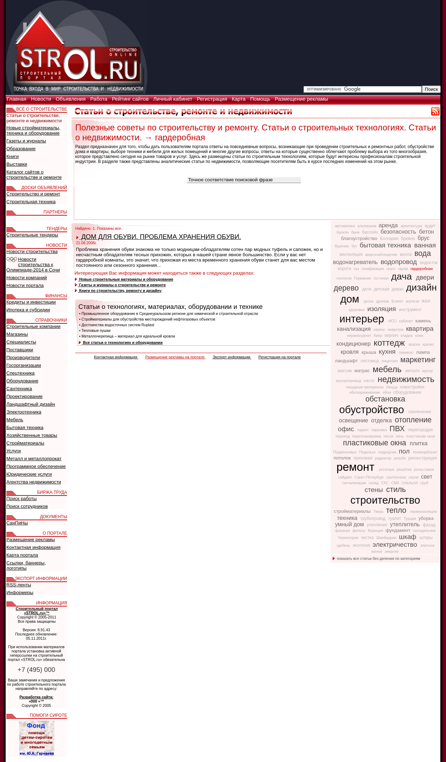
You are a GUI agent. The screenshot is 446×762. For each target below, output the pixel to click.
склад (374, 483)
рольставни (424, 469)
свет (426, 477)
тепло (397, 510)
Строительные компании (33, 326)
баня (356, 232)
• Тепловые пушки (95, 330)
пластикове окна (420, 436)
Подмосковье (345, 452)
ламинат (407, 352)
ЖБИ (426, 301)
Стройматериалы (25, 443)
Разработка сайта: (36, 697)
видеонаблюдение (381, 254)
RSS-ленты (18, 584)
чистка (368, 537)
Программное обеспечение (36, 466)
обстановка (385, 399)
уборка (426, 518)
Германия (363, 278)
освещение (354, 420)
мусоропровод (349, 381)
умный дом (350, 524)
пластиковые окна (375, 443)
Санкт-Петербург (370, 477)
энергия (391, 551)
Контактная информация (116, 357)
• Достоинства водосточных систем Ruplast (116, 325)
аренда (389, 225)
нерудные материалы (365, 387)
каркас (380, 329)
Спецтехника (20, 373)
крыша (369, 352)
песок (388, 436)
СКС (385, 483)
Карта (239, 99)
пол (405, 451)
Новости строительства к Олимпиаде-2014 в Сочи (33, 264)
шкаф (408, 536)
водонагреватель (356, 262)
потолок (343, 458)
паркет (363, 430)
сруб (424, 483)
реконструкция (422, 458)
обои (387, 392)
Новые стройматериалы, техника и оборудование (33, 130)
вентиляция (352, 254)
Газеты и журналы (26, 140)
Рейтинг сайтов (131, 99)
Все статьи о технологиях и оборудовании (120, 342)
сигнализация (354, 483)
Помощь (261, 99)
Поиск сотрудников (27, 506)
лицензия (390, 361)
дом (351, 299)
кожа (419, 335)
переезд (343, 436)
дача (403, 276)
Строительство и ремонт (33, 194)
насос (370, 380)
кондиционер (354, 344)
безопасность (399, 232)
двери (425, 277)
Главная (17, 99)
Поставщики (19, 349)
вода (422, 253)
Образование (21, 148)
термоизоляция (423, 511)
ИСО (393, 321)
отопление (413, 420)
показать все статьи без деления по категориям (376, 558)
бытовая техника (386, 245)
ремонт (357, 467)
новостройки (412, 387)
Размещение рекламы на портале (175, 357)
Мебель (14, 419)
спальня (410, 482)
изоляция (382, 308)
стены (375, 489)
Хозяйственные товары (31, 435)
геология (345, 278)
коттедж (390, 342)
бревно (408, 238)
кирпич (392, 335)
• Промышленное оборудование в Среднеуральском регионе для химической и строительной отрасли (168, 313)
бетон (426, 232)
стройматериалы (353, 511)
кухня (388, 351)
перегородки (420, 429)
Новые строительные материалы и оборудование (124, 279)
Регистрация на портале (279, 357)
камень (423, 320)
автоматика (345, 226)
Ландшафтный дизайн (30, 404)
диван (398, 289)
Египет (398, 301)
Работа (99, 99)
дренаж (383, 301)
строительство (385, 500)
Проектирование (24, 396)
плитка (419, 443)
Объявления (71, 99)
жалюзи (413, 301)
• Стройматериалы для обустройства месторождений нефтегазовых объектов (147, 319)
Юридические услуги (29, 474)
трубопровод (373, 518)
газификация (373, 268)
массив (345, 370)
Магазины (17, 334)
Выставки (16, 164)
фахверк (343, 530)
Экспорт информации (232, 357)
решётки (405, 469)
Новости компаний (26, 277)
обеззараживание (365, 392)
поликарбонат (425, 452)
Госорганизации (23, 365)
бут (354, 246)
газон (391, 268)
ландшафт (347, 360)
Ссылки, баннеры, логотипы (26, 565)
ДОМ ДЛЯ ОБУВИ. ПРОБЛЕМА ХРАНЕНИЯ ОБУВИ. (158, 236)
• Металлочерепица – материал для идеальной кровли (127, 336)
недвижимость (405, 379)
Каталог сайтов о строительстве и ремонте (34, 174)
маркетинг (418, 360)
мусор (427, 371)
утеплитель (405, 524)
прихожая (363, 458)
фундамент (399, 530)
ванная (425, 245)
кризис (428, 344)
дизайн (421, 287)
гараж (403, 268)
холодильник (424, 530)
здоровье (357, 309)
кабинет (406, 321)
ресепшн (387, 469)
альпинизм (367, 226)
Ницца (392, 387)
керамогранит (359, 335)
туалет (395, 518)
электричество (396, 544)
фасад (429, 524)
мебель (388, 369)
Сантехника (19, 388)
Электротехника (23, 412)
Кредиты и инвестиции (31, 302)
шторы (426, 537)
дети (367, 289)
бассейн (370, 232)
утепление (378, 524)
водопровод (400, 261)
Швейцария (387, 537)
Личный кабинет (173, 99)
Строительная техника (30, 201)
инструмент (410, 309)
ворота (345, 268)
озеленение (419, 411)
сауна (414, 477)
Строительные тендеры (32, 235)
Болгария (389, 238)
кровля (350, 352)
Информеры (19, 592)
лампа (423, 352)
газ (357, 268)
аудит (429, 225)
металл (413, 370)
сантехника (396, 477)
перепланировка (367, 436)
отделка (382, 420)
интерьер (363, 318)
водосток (429, 262)
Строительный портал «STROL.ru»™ (37, 610)
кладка (407, 335)
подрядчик (388, 452)
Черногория (348, 537)
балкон (343, 232)
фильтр (359, 530)
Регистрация (212, 99)
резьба (400, 458)
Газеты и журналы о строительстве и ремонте (120, 285)
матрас (363, 370)
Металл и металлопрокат (33, 458)
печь (400, 436)
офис (347, 429)
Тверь (379, 511)
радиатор (383, 458)
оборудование (407, 392)
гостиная (381, 278)
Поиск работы (21, 498)
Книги (12, 156)
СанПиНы (17, 523)
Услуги (13, 450)
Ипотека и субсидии (28, 309)
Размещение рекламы (301, 99)
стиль (396, 489)
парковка (379, 430)
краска (415, 344)
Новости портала (25, 285)
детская (382, 289)
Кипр (378, 335)
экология (361, 545)
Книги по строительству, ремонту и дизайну (118, 290)
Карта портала (22, 555)
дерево (347, 288)
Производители (23, 357)
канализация (354, 329)
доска (368, 301)
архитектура (412, 226)
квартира (420, 328)
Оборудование (22, 380)
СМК (395, 483)
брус (424, 238)
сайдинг (345, 477)
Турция (410, 518)
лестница (370, 360)
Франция (376, 530)
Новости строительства (32, 251)
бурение (342, 246)
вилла (406, 254)
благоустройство (360, 238)
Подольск (368, 452)
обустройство (373, 409)
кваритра (396, 329)
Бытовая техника (24, 427)
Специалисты (21, 342)
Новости (42, 99)
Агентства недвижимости (33, 482)
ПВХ (398, 428)
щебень (344, 545)
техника (348, 518)
